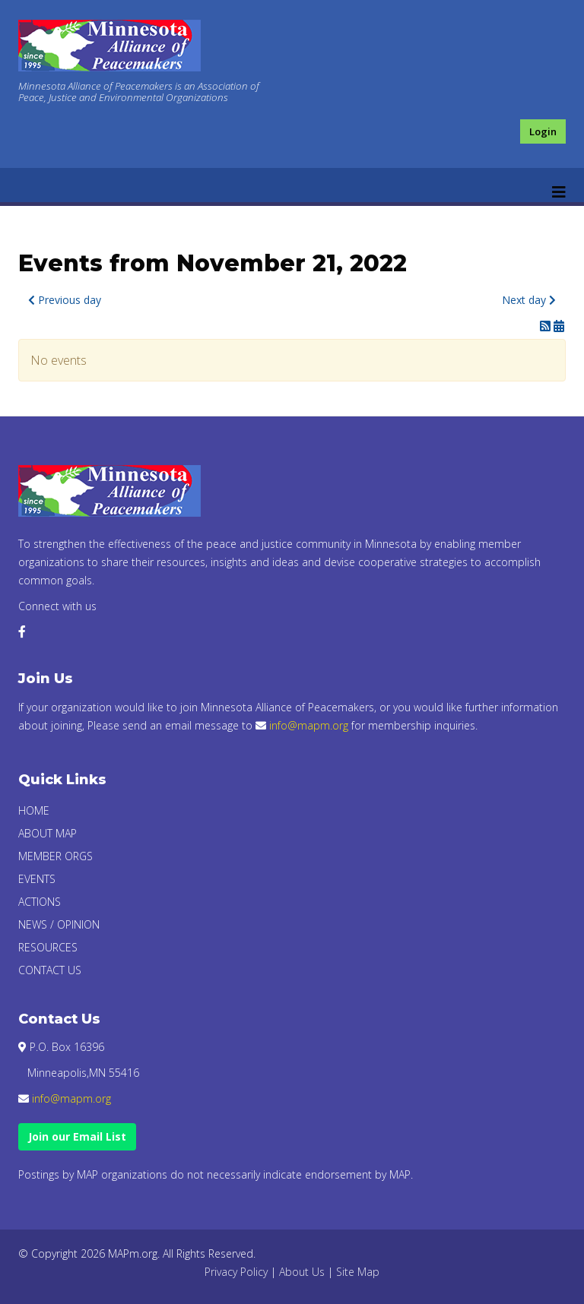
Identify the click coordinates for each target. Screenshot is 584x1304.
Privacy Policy (236, 1271)
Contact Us (49, 970)
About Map (47, 833)
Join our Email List (77, 1136)
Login (543, 131)
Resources (48, 947)
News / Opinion (59, 924)
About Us (302, 1271)
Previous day (64, 300)
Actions (39, 901)
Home (33, 810)
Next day (529, 300)
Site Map (357, 1271)
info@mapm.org (308, 725)
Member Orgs (55, 856)
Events (37, 879)
